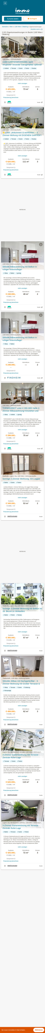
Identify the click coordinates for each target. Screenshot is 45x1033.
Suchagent (32, 18)
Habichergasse (7, 1023)
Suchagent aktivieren (22, 873)
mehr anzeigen (22, 83)
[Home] (22, 11)
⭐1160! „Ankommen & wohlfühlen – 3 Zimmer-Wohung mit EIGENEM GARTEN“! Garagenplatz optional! (22, 134)
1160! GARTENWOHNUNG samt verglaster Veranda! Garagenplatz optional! (22, 63)
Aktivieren (39, 1030)
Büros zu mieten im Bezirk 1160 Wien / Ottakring (19, 965)
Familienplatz (6, 1018)
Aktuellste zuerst (36, 29)
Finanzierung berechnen (10, 97)
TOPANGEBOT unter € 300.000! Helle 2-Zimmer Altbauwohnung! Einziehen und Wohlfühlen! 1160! (21, 409)
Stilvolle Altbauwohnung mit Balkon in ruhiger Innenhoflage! (20, 268)
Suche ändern (12, 19)
